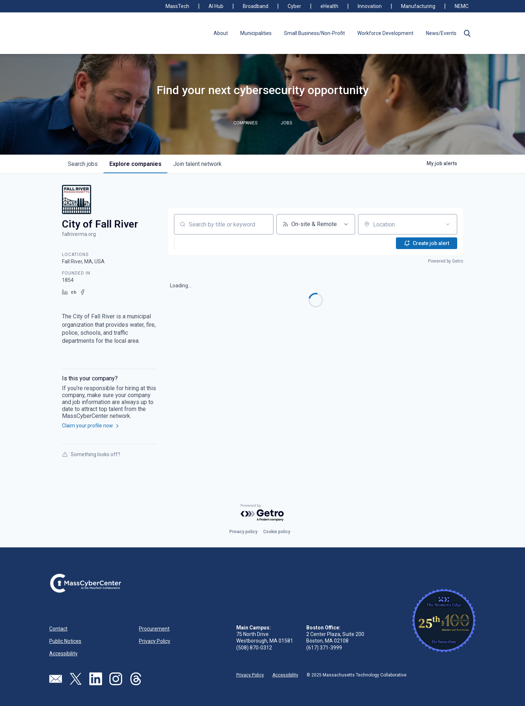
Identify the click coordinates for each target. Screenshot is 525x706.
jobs (83, 163)
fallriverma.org (79, 234)
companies (135, 163)
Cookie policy (276, 531)
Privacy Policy (154, 641)
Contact (58, 629)
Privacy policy (243, 531)
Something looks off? (91, 454)
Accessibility (63, 653)
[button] (467, 33)
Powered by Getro (445, 261)
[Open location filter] (448, 224)
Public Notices (65, 641)
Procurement (154, 629)
